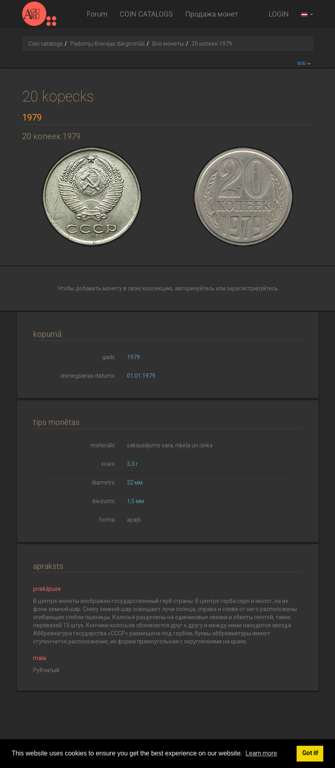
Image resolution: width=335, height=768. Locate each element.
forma (107, 519)
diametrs (103, 482)
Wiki (304, 63)
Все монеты (168, 43)
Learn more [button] (261, 753)
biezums (104, 501)
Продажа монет (211, 14)
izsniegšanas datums (87, 375)
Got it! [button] (310, 753)
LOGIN (279, 14)
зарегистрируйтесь (252, 288)
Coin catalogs (45, 43)
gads (108, 357)
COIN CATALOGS (146, 14)
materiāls (103, 445)
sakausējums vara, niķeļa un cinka (170, 445)
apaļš (134, 519)
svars (108, 464)
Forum (97, 14)
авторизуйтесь (195, 288)
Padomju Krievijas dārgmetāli (107, 43)
